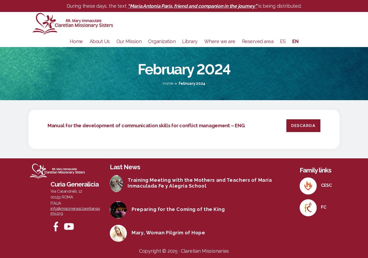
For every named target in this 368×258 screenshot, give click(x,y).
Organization (161, 41)
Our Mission (129, 41)
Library (190, 41)
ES (283, 41)
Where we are (219, 41)
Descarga (303, 125)
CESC (326, 185)
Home (76, 41)
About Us (100, 41)
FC (323, 207)
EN (295, 41)
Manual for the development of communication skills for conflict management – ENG (146, 125)
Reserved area (258, 41)
